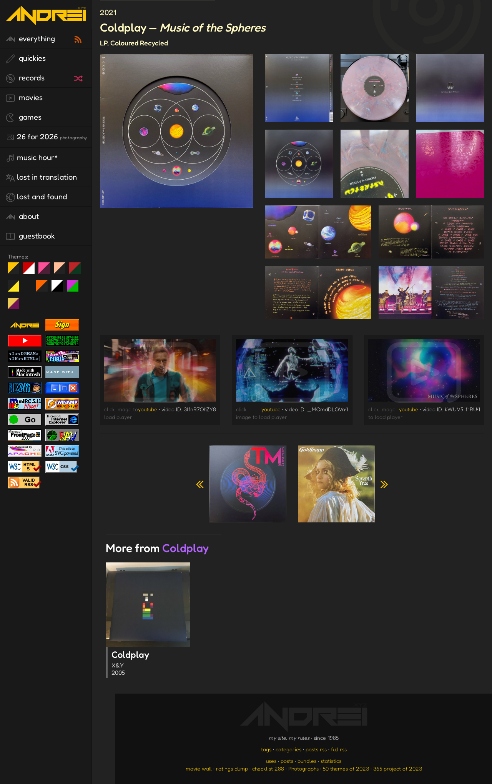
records (25, 78)
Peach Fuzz (62, 271)
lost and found (36, 197)
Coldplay (150, 663)
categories (288, 749)
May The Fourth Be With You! (16, 289)
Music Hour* (32, 158)
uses (271, 760)
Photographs (303, 768)
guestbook (30, 236)
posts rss (316, 749)
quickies (26, 58)
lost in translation (41, 177)
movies (24, 98)
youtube (147, 409)
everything (30, 39)
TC (16, 306)
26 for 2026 (46, 137)
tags (266, 749)
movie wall (199, 768)
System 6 (60, 289)
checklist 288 (268, 768)
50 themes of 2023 (346, 768)
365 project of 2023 (397, 768)
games (24, 117)
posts (287, 760)
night (16, 271)
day (32, 271)
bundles (307, 760)
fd (46, 271)
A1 (75, 289)
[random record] (79, 77)
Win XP (29, 286)
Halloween (45, 289)
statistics (331, 760)
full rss (339, 749)
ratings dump (232, 768)
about (22, 217)
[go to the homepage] (46, 20)
